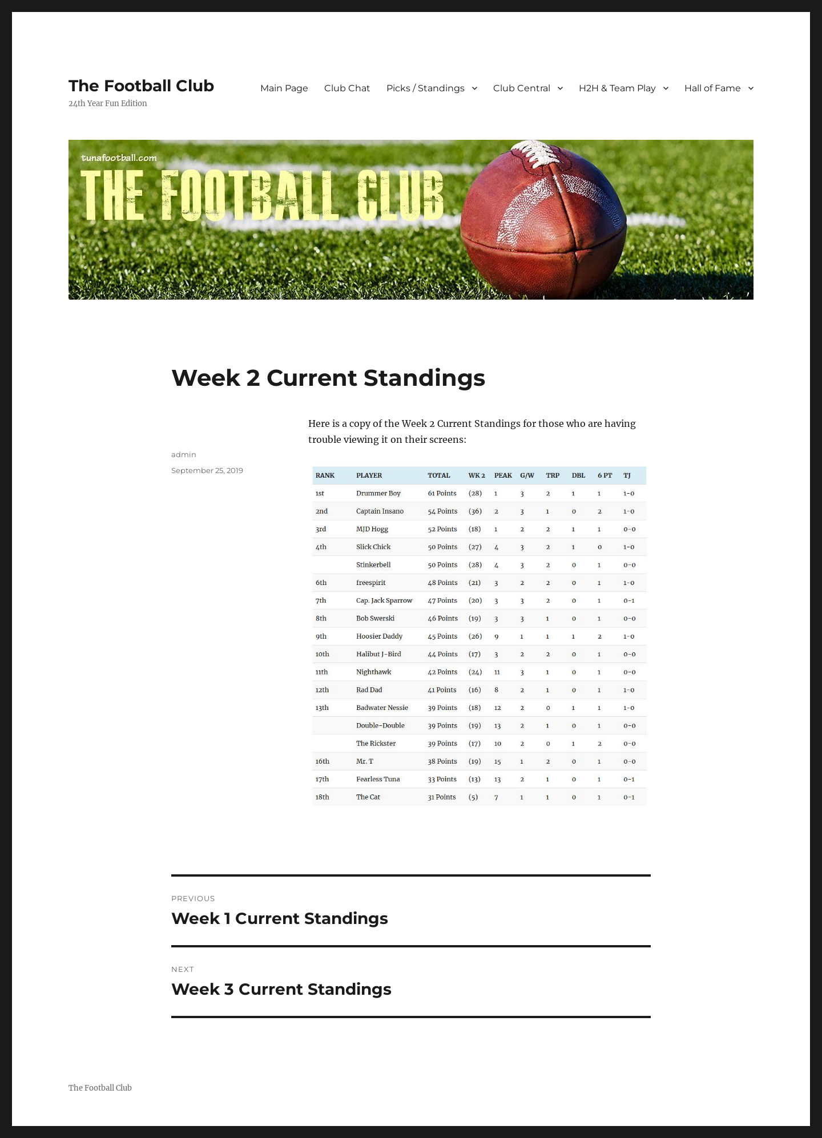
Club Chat (347, 88)
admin (183, 454)
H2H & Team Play (617, 88)
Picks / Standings (425, 88)
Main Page (284, 88)
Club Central (521, 88)
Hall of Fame (712, 88)
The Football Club (141, 85)
